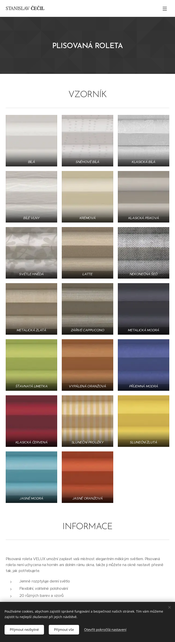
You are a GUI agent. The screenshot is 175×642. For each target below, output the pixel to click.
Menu (165, 8)
